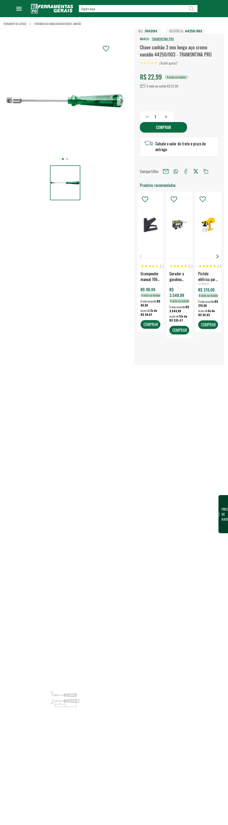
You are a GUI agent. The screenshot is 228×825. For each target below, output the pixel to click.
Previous (140, 256)
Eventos (91, 746)
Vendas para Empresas (151, 730)
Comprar (163, 127)
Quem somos (95, 715)
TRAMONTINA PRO (163, 38)
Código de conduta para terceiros (102, 778)
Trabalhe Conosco (98, 730)
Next (217, 256)
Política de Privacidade (101, 768)
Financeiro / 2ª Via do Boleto (203, 722)
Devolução (93, 818)
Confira (40, 740)
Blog (89, 738)
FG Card (189, 730)
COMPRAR (150, 325)
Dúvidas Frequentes (99, 802)
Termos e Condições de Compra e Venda (102, 792)
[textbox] (138, 8)
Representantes (146, 738)
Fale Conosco (95, 810)
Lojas (138, 715)
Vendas (140, 723)
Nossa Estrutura (97, 723)
